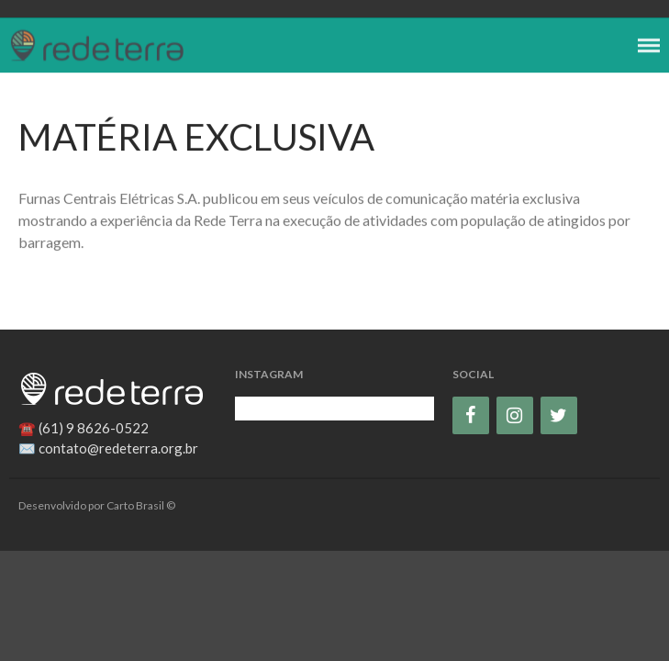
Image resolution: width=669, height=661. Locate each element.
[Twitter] (559, 415)
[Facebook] (470, 415)
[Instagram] (514, 415)
